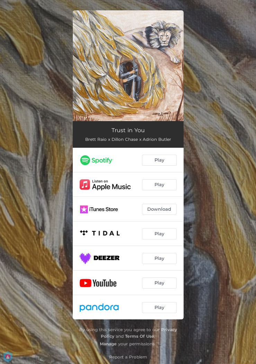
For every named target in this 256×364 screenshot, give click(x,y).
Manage (108, 343)
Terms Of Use (139, 336)
